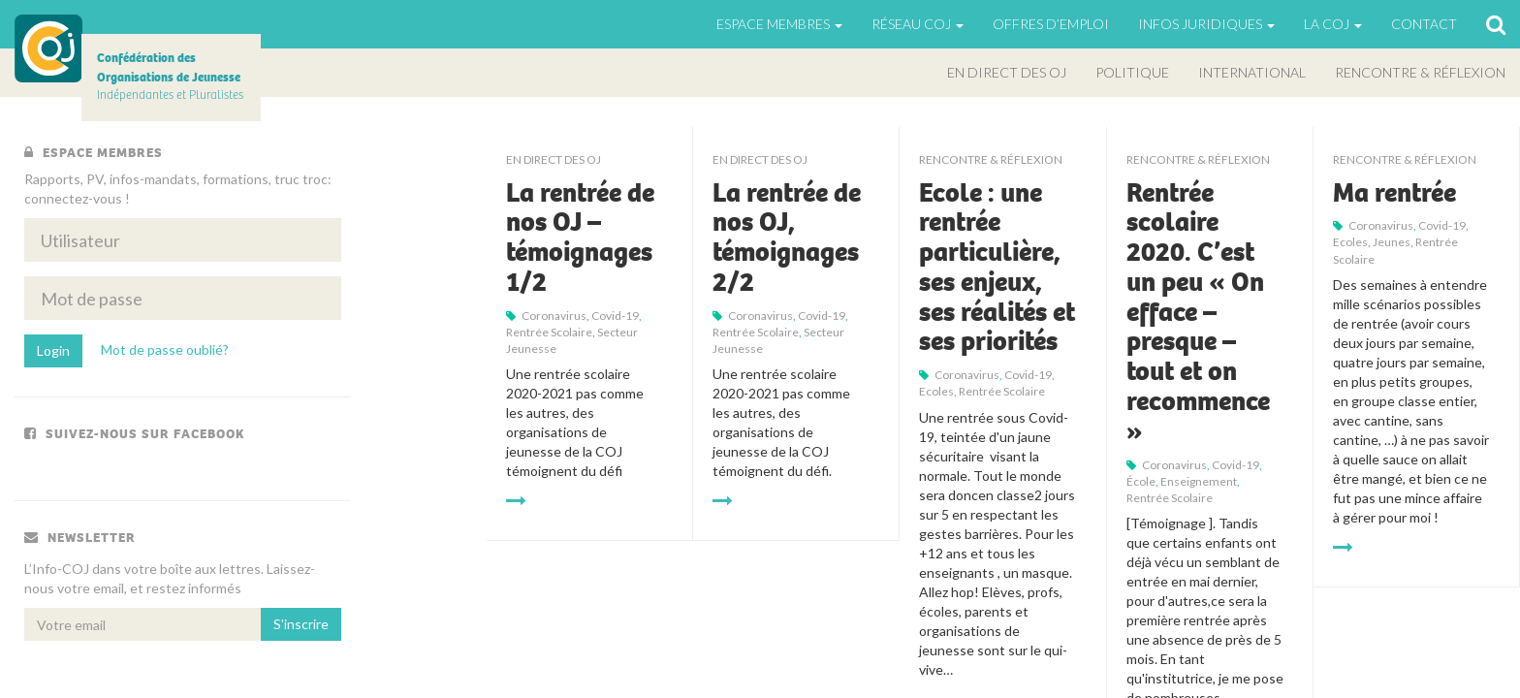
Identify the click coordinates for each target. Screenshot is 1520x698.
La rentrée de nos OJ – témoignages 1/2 (580, 237)
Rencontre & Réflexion (1420, 72)
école (1141, 481)
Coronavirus (554, 315)
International (1252, 72)
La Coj (1333, 24)
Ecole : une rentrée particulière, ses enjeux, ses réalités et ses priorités (997, 267)
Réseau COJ (917, 24)
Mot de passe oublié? (165, 349)
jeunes (1391, 242)
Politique (1132, 72)
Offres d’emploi (1051, 24)
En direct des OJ (1006, 72)
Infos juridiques (1206, 24)
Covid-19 (615, 315)
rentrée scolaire (549, 332)
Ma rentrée (1394, 192)
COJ (48, 48)
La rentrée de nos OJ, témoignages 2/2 (786, 237)
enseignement (1198, 481)
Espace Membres (779, 24)
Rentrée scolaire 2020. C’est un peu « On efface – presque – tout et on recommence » (1198, 312)
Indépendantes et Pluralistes (170, 76)
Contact (1424, 24)
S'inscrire (301, 624)
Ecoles (936, 391)
